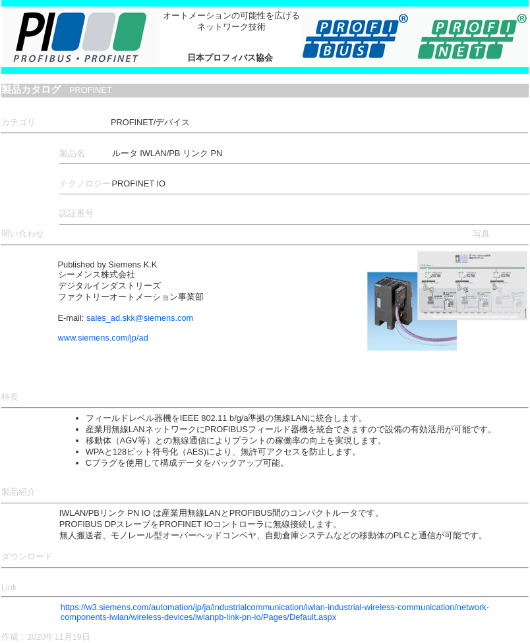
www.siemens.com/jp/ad (103, 338)
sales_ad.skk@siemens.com (139, 318)
